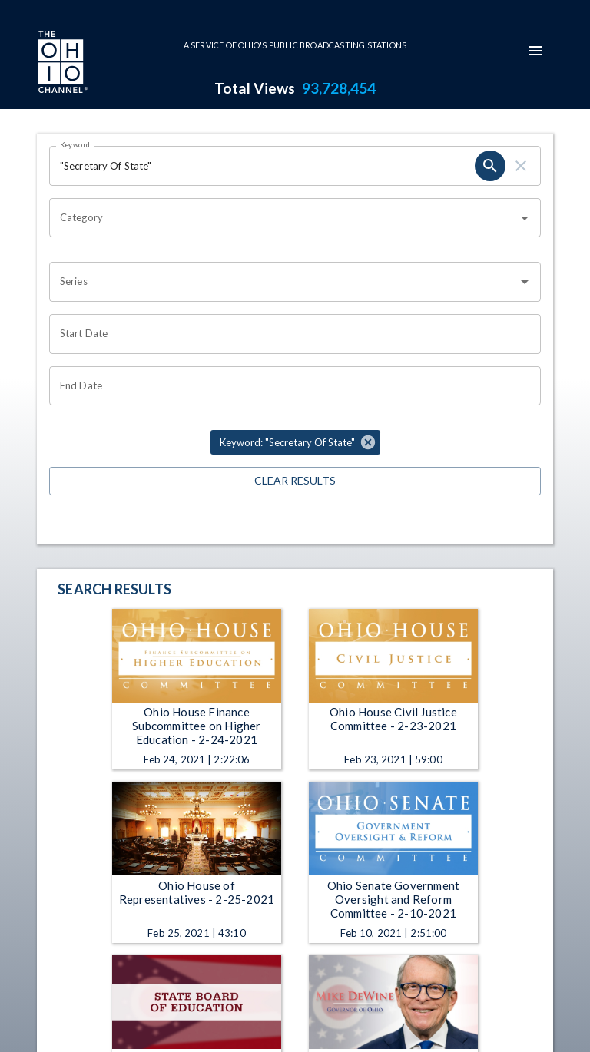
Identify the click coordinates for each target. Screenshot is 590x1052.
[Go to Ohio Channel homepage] (61, 64)
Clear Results (295, 481)
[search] (490, 166)
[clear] (520, 166)
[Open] (524, 218)
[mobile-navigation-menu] (535, 50)
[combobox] (283, 218)
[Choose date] (289, 334)
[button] (295, 442)
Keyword (75, 144)
